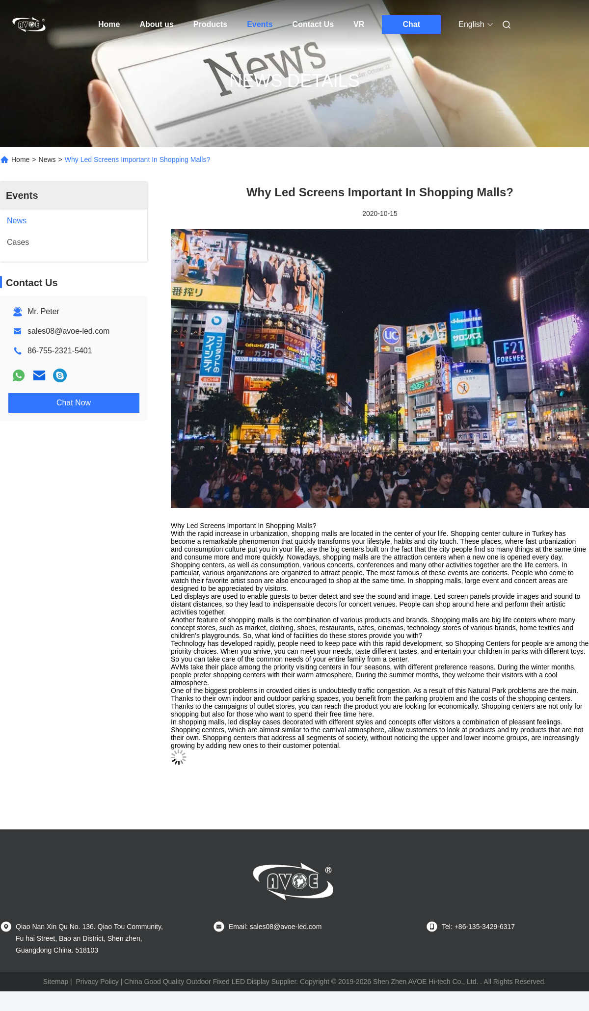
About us (156, 24)
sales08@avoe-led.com (68, 331)
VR (358, 24)
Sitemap (55, 981)
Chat (412, 24)
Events (259, 24)
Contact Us (313, 24)
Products (210, 24)
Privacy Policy (97, 981)
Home (109, 24)
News (47, 159)
